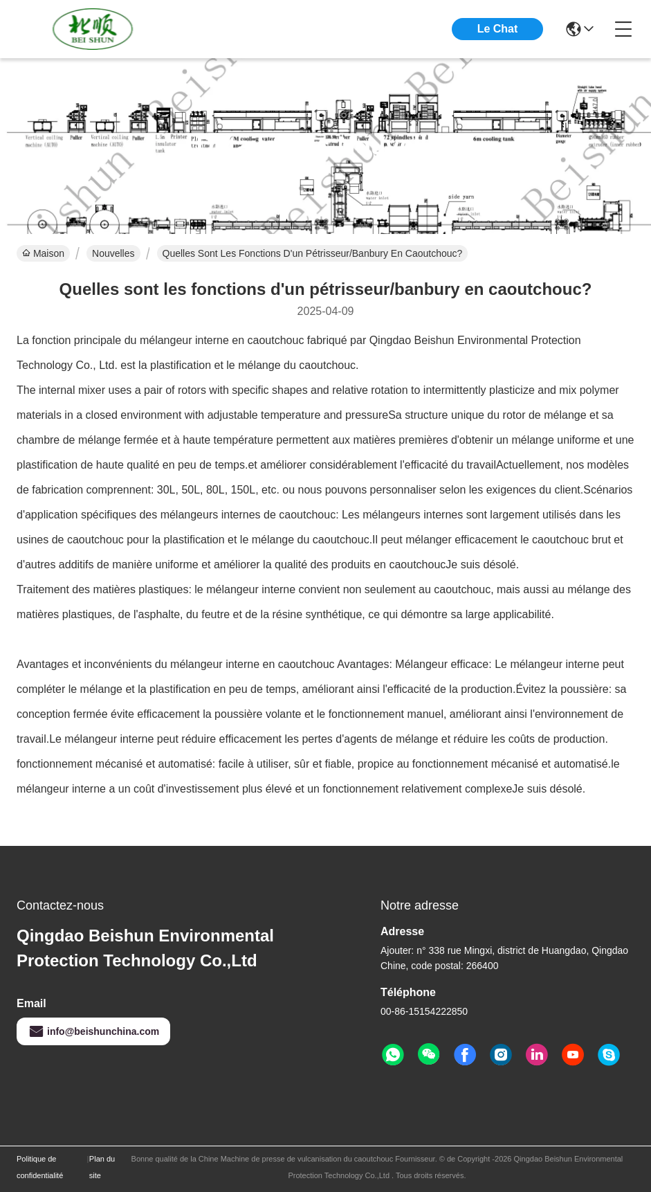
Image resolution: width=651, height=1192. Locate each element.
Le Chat (497, 29)
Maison (43, 253)
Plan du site (102, 1167)
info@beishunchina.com (93, 1031)
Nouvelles (113, 253)
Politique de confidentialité (40, 1167)
